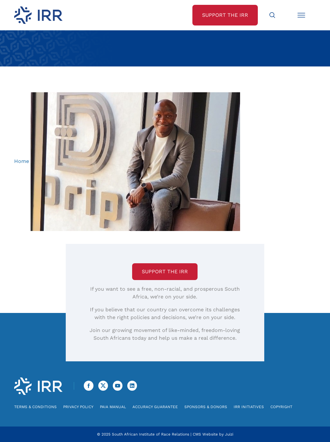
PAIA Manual (113, 407)
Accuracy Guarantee (155, 407)
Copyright (281, 407)
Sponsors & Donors (205, 407)
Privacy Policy (78, 407)
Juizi (229, 434)
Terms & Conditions (35, 407)
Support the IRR (165, 271)
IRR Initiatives (249, 407)
